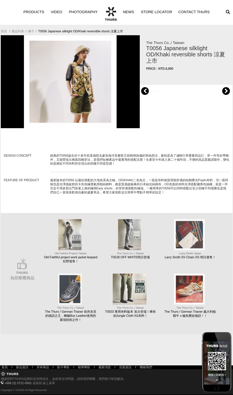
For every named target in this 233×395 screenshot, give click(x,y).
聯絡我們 (146, 367)
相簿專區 (84, 367)
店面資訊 (125, 367)
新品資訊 (22, 367)
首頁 (4, 31)
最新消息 (104, 367)
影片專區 (63, 367)
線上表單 (49, 383)
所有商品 (43, 367)
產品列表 (18, 31)
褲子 (31, 31)
